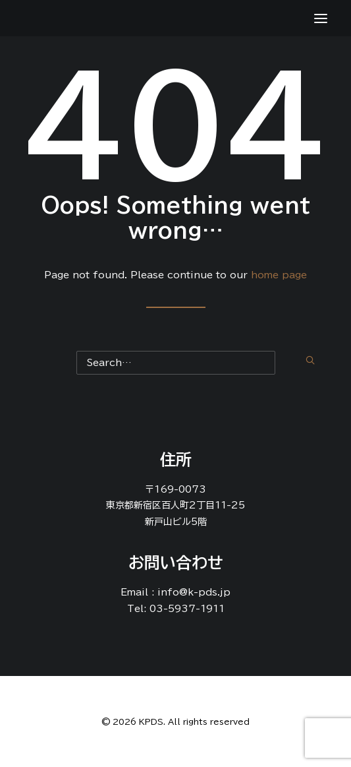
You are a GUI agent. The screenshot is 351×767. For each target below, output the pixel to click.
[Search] (175, 360)
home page (279, 275)
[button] (310, 360)
